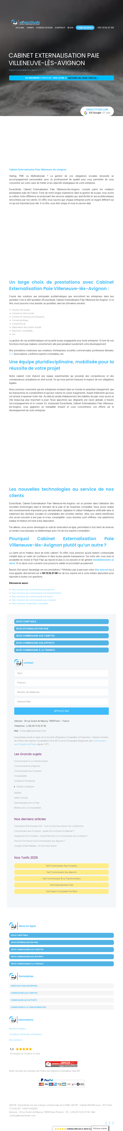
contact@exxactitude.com (33, 731)
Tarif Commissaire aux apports (61, 872)
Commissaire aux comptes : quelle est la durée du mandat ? (44, 831)
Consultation (44, 27)
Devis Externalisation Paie (32, 628)
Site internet (102, 569)
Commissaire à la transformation (28, 1007)
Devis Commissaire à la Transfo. (35, 650)
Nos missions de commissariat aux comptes (34, 600)
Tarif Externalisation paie (61, 885)
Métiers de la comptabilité (27, 807)
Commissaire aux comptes (24, 993)
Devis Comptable (26, 621)
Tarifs (30, 27)
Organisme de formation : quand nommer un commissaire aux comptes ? (51, 836)
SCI (11, 354)
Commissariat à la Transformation (31, 761)
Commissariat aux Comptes (28, 771)
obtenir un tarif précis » (83, 78)
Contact (60, 27)
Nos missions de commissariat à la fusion (32, 596)
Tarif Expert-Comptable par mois (61, 891)
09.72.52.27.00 (105, 27)
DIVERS (17, 793)
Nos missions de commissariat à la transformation (36, 593)
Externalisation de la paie (26, 803)
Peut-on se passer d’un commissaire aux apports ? (39, 841)
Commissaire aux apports (24, 1000)
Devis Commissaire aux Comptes (35, 635)
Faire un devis (85, 27)
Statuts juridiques (25, 786)
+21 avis (97, 111)
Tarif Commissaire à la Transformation (61, 878)
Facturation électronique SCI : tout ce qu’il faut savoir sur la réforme (48, 826)
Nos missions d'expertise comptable (30, 603)
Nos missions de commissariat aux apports (33, 589)
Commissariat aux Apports (27, 766)
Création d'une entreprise (24, 986)
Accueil (20, 27)
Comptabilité (20, 776)
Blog (70, 27)
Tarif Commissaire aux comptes (61, 865)
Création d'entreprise (24, 781)
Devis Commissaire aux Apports (35, 643)
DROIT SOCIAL (21, 798)
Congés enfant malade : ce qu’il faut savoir (35, 846)
